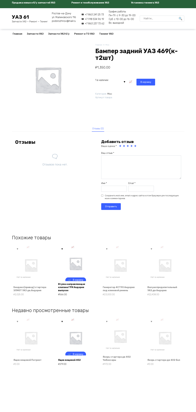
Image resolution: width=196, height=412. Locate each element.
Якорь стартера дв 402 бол (163, 362)
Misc (108, 45)
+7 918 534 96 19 (94, 19)
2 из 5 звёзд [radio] (124, 147)
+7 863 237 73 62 (94, 23)
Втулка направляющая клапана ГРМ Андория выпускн (74, 289)
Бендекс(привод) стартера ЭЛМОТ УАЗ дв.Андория (28, 289)
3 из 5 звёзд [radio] (128, 147)
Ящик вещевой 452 (71, 363)
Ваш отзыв (107, 154)
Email (131, 184)
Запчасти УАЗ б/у (59, 33)
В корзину (132, 81)
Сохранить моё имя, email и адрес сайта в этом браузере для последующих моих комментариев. (142, 198)
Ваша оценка (109, 147)
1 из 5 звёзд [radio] (120, 147)
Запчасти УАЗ (35, 33)
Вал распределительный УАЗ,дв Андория (164, 291)
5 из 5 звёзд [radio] (135, 147)
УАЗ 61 (20, 17)
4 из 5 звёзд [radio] (131, 147)
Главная (17, 33)
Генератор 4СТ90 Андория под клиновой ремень (119, 289)
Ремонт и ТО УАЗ (84, 33)
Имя (104, 184)
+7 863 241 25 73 (94, 14)
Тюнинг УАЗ (106, 33)
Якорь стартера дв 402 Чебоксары (119, 362)
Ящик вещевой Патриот (30, 363)
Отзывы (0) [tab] (98, 129)
